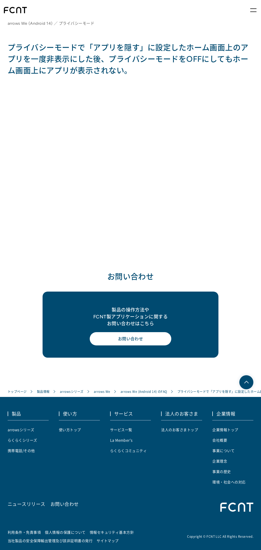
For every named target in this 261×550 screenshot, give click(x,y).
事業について (223, 450)
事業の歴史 (221, 471)
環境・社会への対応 (228, 481)
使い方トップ (70, 429)
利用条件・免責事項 (24, 532)
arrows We (102, 391)
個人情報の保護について (65, 532)
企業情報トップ (225, 429)
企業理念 (219, 461)
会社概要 (219, 440)
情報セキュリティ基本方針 (112, 532)
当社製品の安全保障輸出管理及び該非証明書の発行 (50, 540)
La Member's (121, 440)
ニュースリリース (26, 504)
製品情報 (43, 391)
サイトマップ (108, 540)
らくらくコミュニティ (128, 450)
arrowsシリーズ (72, 391)
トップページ (17, 391)
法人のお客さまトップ (179, 429)
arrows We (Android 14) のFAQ (144, 391)
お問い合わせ (130, 338)
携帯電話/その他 (21, 450)
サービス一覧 (121, 429)
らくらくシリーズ (22, 440)
